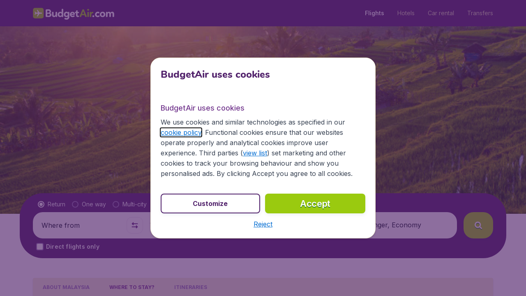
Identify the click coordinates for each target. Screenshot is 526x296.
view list (255, 153)
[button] (263, 224)
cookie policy (181, 132)
